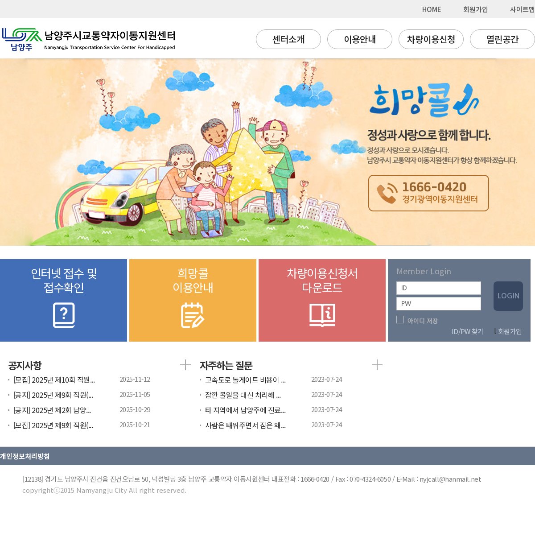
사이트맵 (522, 9)
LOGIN (508, 296)
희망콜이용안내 (192, 298)
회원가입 (475, 9)
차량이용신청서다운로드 (322, 298)
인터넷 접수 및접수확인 (63, 298)
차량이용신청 (431, 39)
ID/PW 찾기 (467, 331)
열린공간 (502, 39)
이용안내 (360, 39)
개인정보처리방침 (25, 456)
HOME (431, 9)
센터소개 (288, 39)
